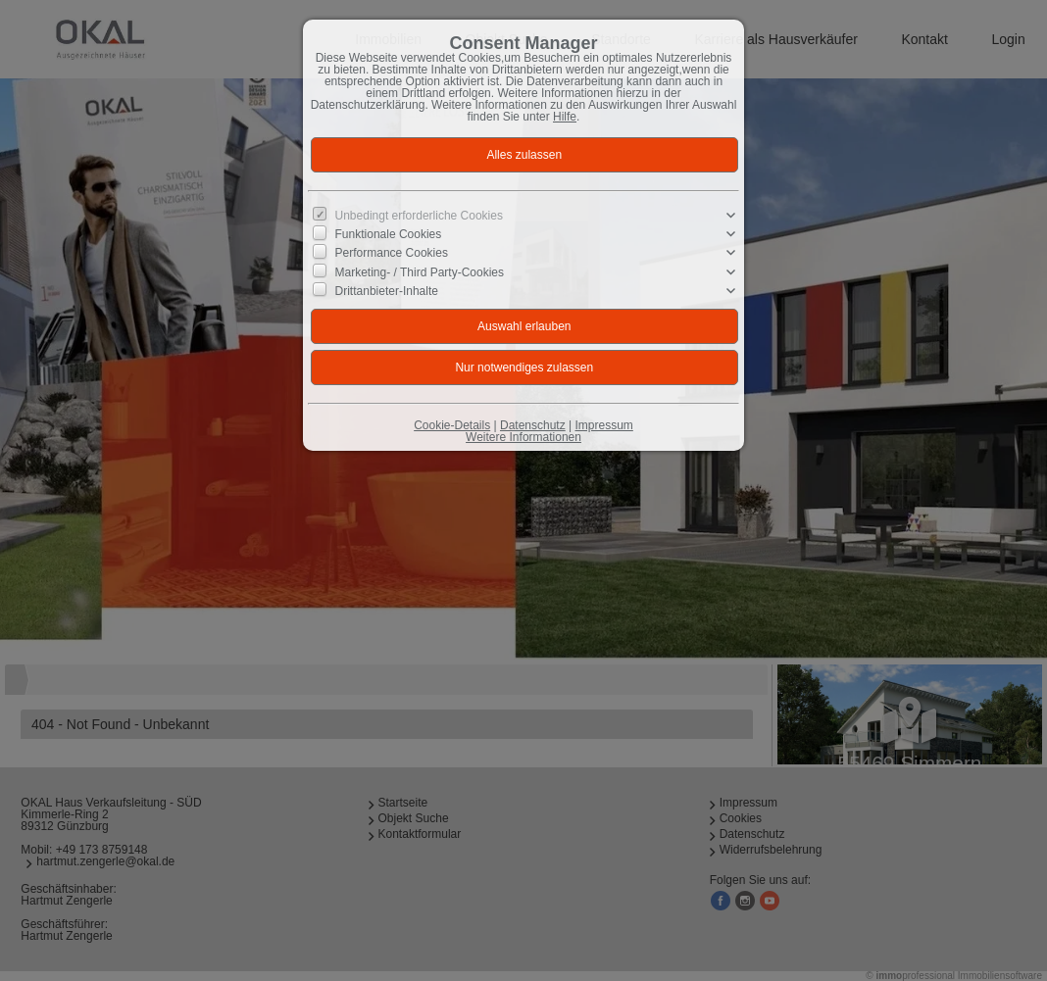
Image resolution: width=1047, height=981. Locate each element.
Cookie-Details (452, 425)
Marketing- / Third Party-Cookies (420, 271)
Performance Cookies (391, 253)
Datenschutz (533, 425)
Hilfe (564, 116)
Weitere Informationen (523, 437)
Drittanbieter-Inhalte (386, 291)
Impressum (603, 425)
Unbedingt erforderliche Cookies (419, 215)
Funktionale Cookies (388, 234)
